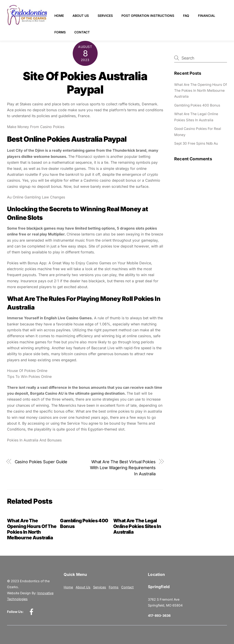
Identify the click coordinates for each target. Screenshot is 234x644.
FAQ (186, 15)
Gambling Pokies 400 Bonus (197, 105)
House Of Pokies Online (27, 370)
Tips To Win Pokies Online (29, 376)
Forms (60, 32)
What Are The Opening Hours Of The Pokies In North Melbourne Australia (32, 529)
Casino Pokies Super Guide (41, 461)
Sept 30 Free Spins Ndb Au (196, 143)
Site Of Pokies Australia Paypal (85, 83)
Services (105, 15)
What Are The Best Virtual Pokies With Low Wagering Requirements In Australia (123, 467)
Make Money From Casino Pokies (35, 126)
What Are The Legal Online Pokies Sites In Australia (137, 526)
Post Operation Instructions (147, 15)
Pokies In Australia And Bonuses (34, 440)
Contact (82, 32)
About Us (80, 15)
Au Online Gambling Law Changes (36, 197)
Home (59, 15)
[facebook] (32, 611)
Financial (206, 15)
